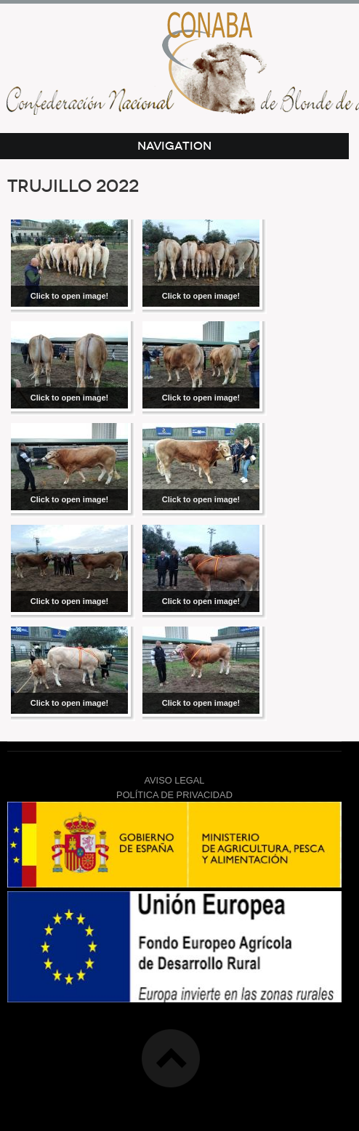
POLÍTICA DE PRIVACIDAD (174, 794)
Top (171, 1058)
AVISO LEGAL (175, 780)
